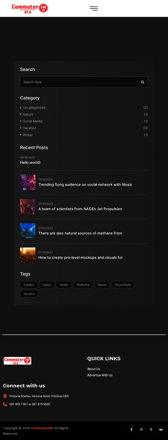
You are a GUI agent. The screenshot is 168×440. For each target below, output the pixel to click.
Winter (28, 135)
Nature (28, 114)
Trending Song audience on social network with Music (85, 184)
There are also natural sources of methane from (80, 233)
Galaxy (47, 284)
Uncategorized (34, 107)
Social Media (32, 121)
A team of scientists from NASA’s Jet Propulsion (80, 209)
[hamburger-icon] (94, 8)
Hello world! (30, 162)
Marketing (83, 284)
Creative (29, 284)
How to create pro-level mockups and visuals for (80, 257)
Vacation (29, 128)
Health (64, 284)
